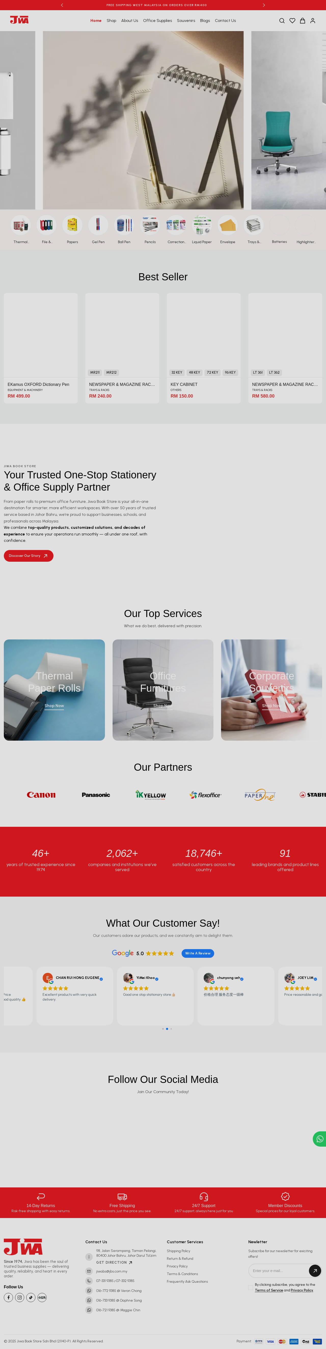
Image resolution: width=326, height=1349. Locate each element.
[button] (62, 5)
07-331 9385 (105, 1281)
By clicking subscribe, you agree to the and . (285, 1287)
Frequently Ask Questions (187, 1281)
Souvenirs (186, 20)
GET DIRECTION (114, 1262)
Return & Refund (180, 1258)
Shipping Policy (178, 1251)
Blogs (205, 20)
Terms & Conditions (182, 1274)
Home (96, 20)
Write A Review (198, 953)
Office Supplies (157, 20)
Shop (111, 20)
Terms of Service (269, 1290)
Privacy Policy (177, 1266)
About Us (129, 20)
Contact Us (225, 20)
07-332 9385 (125, 1281)
